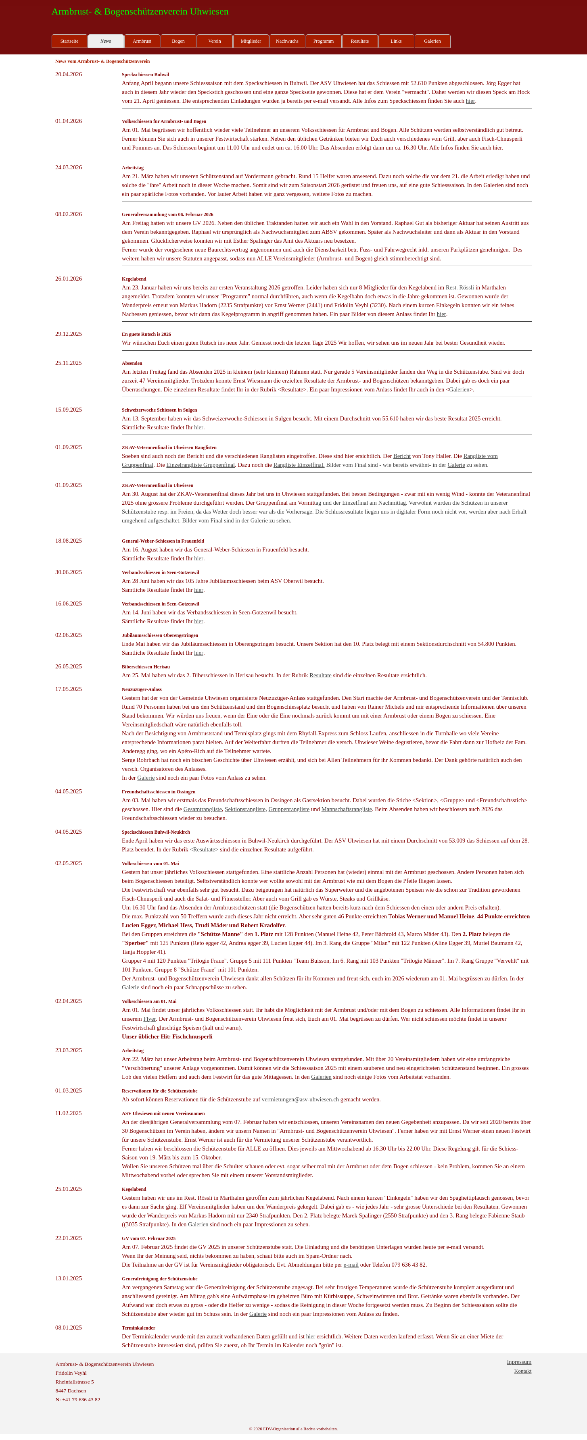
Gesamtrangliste (203, 809)
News (105, 41)
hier (470, 101)
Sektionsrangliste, (246, 809)
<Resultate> (204, 849)
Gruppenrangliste (289, 809)
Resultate (360, 41)
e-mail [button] (351, 1264)
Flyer (149, 1018)
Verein (214, 41)
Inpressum (519, 1362)
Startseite (70, 41)
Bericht (402, 456)
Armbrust (142, 41)
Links (396, 41)
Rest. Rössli (460, 287)
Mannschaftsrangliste (347, 809)
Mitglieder (251, 41)
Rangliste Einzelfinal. (299, 465)
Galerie (456, 465)
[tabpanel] (86, 74)
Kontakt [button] (523, 1371)
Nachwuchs (287, 41)
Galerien (432, 41)
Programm (323, 41)
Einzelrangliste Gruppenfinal (200, 465)
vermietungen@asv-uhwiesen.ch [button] (300, 1099)
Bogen (178, 41)
